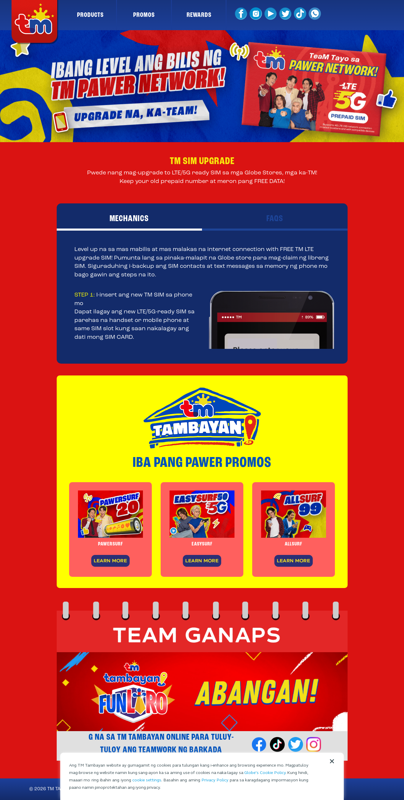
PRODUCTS (90, 15)
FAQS (274, 218)
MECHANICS (129, 218)
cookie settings (146, 780)
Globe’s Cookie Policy (264, 772)
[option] (202, 86)
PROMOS (144, 15)
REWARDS (199, 15)
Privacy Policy (214, 780)
